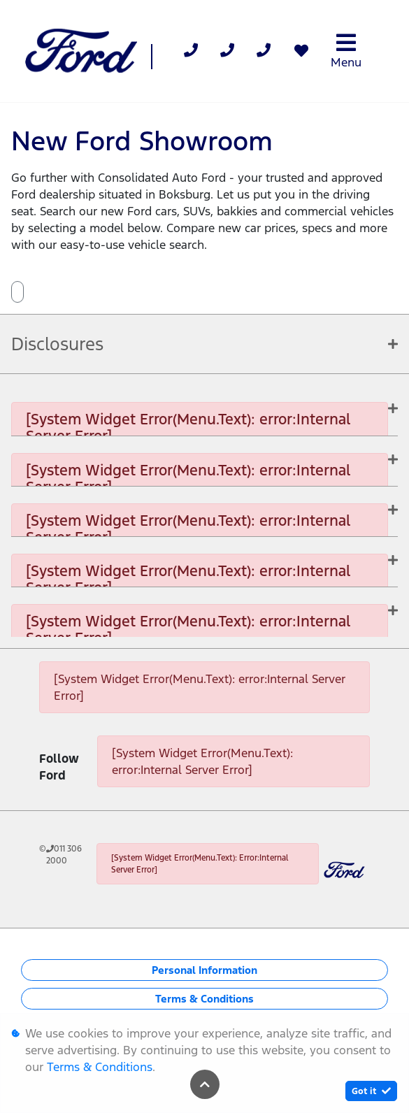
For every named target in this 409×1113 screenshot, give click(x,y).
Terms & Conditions (204, 998)
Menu (346, 50)
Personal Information (204, 970)
